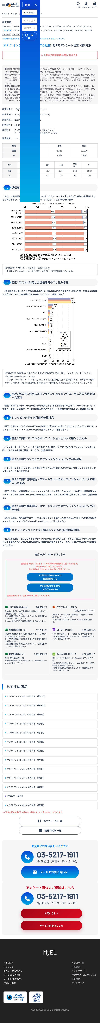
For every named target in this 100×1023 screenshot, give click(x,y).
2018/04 (77, 26)
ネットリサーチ (79, 970)
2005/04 (16, 34)
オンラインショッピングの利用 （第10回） (25, 705)
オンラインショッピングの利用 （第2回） (25, 778)
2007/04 (88, 30)
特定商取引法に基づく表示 (84, 974)
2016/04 (6, 30)
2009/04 (68, 30)
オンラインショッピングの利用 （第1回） (25, 787)
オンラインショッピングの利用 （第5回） (25, 750)
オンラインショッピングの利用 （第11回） (25, 696)
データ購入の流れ (12, 974)
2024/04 (16, 26)
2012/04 (48, 30)
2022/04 (37, 26)
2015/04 (17, 30)
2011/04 (58, 30)
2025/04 (6, 26)
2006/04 (6, 34)
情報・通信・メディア (33, 13)
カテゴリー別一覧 (50, 821)
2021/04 (47, 26)
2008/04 (78, 30)
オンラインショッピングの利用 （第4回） (25, 759)
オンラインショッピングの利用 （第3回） (25, 769)
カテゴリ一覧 (16, 13)
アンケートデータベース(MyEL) (14, 5)
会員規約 (76, 978)
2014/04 (27, 30)
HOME (4, 13)
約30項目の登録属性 (38, 133)
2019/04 (67, 26)
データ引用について (13, 978)
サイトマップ (78, 982)
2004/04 (27, 34)
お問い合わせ (10, 982)
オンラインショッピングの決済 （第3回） (25, 805)
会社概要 (76, 966)
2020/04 (57, 26)
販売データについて (13, 970)
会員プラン (9, 966)
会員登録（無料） (28, 55)
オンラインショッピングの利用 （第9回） (25, 714)
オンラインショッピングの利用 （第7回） (25, 732)
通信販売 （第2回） (15, 796)
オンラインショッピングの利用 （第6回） (25, 741)
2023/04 (27, 26)
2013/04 (37, 30)
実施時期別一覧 (50, 830)
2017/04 (87, 26)
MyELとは (8, 962)
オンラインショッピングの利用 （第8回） (25, 723)
